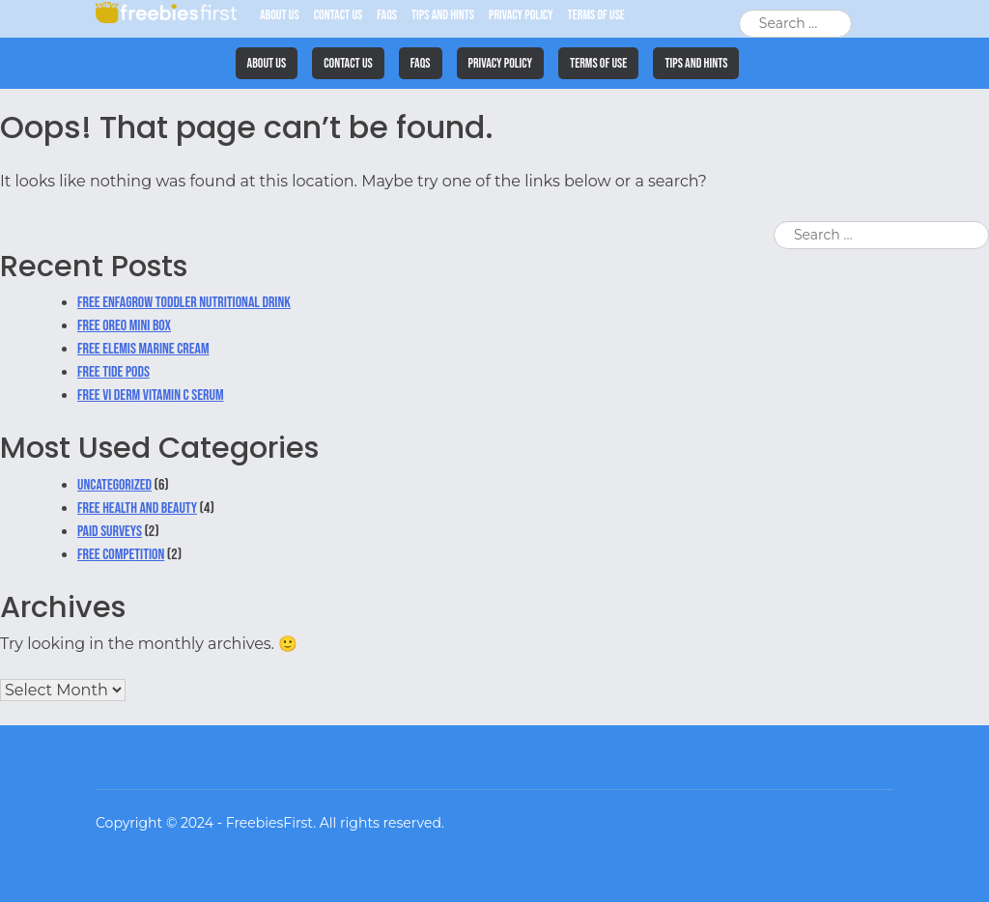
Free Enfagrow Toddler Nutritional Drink (184, 303)
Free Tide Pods (113, 372)
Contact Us (338, 15)
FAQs (387, 15)
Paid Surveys (109, 531)
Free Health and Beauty (137, 508)
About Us (279, 15)
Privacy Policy (521, 15)
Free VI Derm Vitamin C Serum (150, 395)
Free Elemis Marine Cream (143, 349)
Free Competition (120, 555)
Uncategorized (114, 485)
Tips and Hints (442, 15)
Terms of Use (596, 15)
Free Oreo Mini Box (124, 326)
